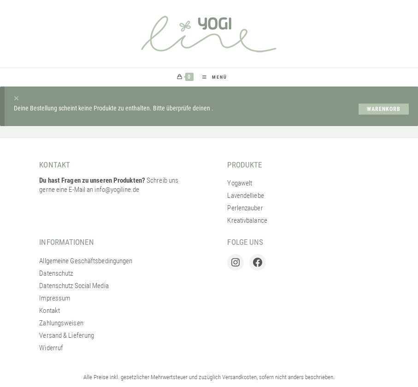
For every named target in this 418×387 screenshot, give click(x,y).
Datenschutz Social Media (73, 286)
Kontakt (49, 310)
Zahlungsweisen (61, 323)
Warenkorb (383, 109)
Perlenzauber (245, 208)
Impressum (54, 298)
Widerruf (51, 348)
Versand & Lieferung (66, 335)
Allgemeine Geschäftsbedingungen (85, 261)
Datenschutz (56, 273)
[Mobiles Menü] (211, 77)
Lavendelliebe (245, 195)
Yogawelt (239, 183)
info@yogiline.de (116, 189)
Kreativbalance (247, 220)
